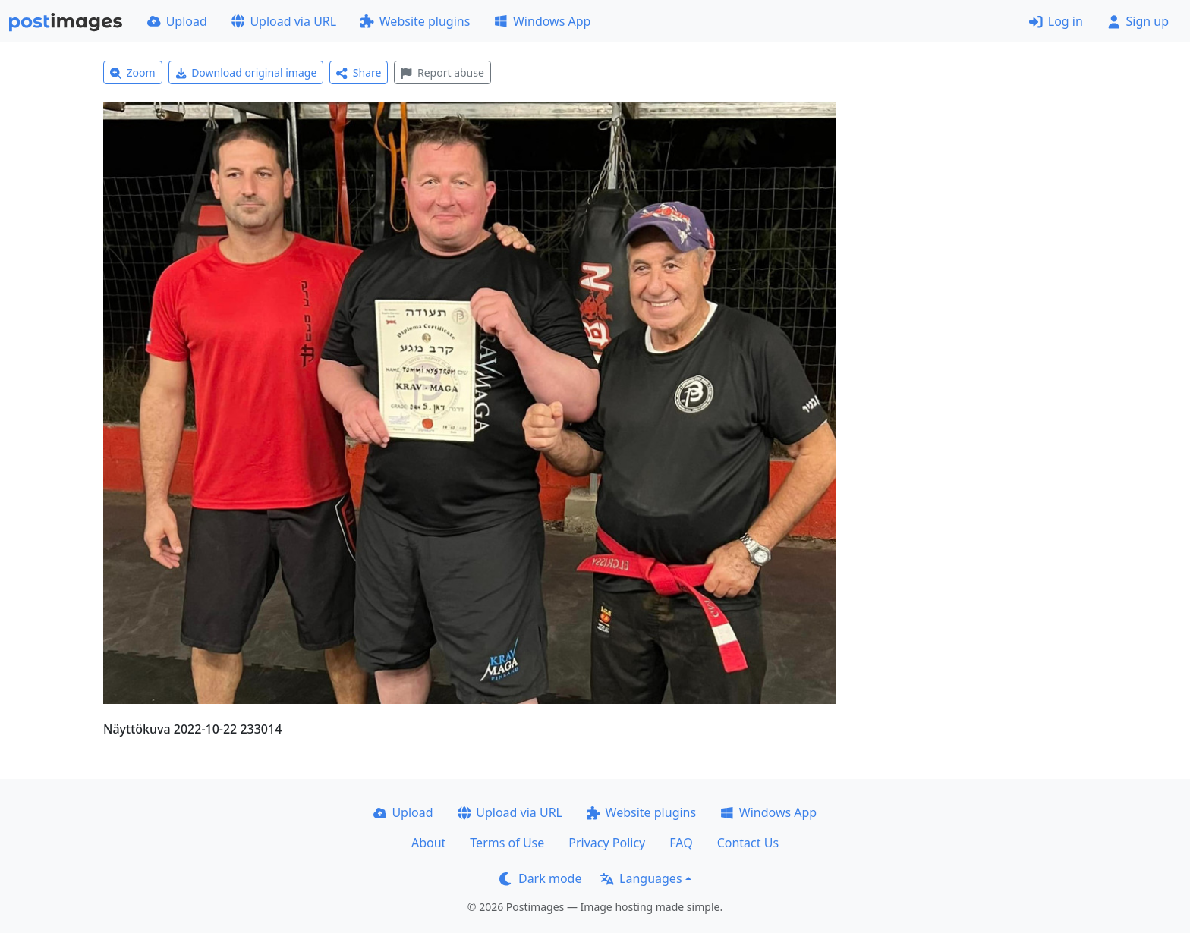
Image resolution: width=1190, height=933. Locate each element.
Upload (177, 21)
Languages (641, 878)
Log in (1056, 21)
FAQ (680, 842)
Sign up (1138, 21)
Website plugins (415, 21)
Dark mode (540, 878)
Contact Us (748, 842)
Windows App (542, 21)
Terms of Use (507, 842)
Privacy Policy (606, 842)
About (428, 842)
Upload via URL (283, 21)
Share (358, 72)
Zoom (133, 72)
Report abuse (442, 72)
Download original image (246, 72)
